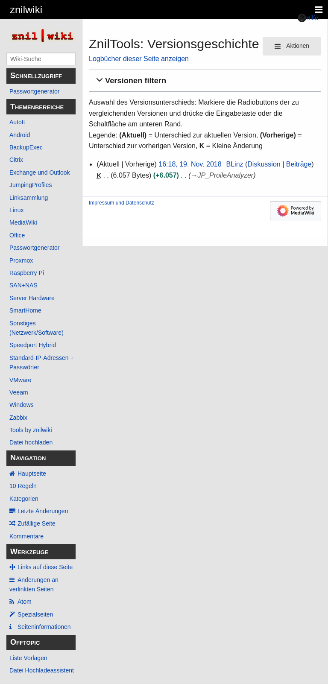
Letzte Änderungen (43, 511)
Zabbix (18, 417)
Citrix (16, 159)
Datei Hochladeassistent (41, 670)
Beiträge (299, 164)
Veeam (18, 392)
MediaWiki (23, 222)
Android (19, 135)
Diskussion (263, 164)
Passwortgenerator (34, 91)
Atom (25, 601)
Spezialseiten (35, 614)
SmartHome (25, 310)
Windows (21, 404)
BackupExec (26, 147)
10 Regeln (23, 485)
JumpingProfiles (30, 184)
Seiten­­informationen (44, 626)
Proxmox (21, 260)
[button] (204, 81)
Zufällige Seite (37, 523)
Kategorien (23, 498)
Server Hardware (32, 298)
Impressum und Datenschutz (121, 203)
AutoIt (17, 122)
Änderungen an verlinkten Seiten (34, 584)
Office (17, 235)
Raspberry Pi (26, 272)
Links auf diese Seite (45, 567)
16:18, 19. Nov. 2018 (189, 164)
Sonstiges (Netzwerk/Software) (36, 328)
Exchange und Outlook (39, 172)
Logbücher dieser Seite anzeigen (139, 58)
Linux (16, 210)
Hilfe (308, 18)
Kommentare (26, 536)
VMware (20, 380)
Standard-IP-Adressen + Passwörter (41, 362)
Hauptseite (32, 473)
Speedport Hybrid (32, 345)
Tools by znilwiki (30, 430)
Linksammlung (28, 197)
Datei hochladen (31, 442)
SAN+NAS (23, 285)
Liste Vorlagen (28, 658)
